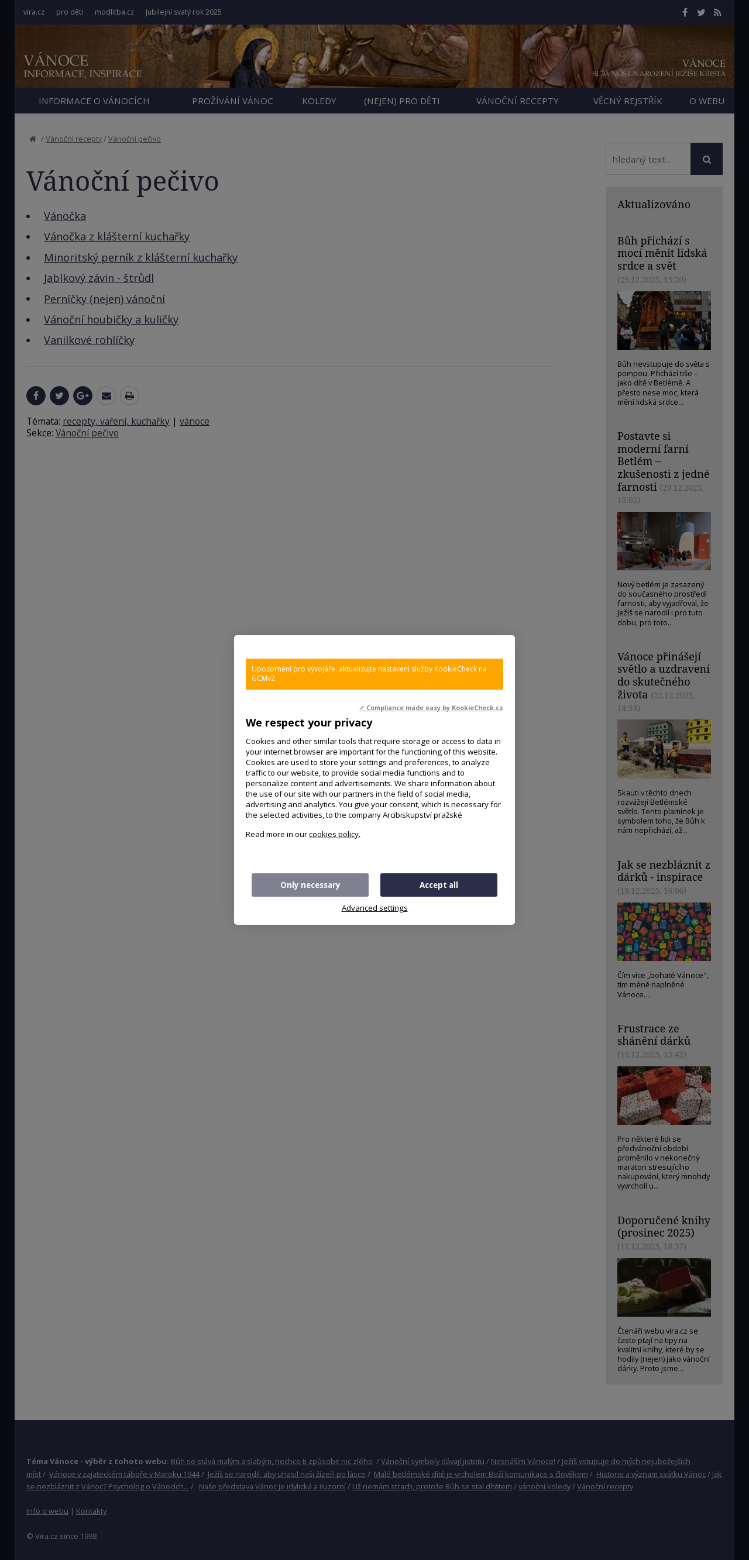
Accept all (439, 885)
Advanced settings (375, 908)
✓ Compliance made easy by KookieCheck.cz (431, 708)
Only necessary (310, 885)
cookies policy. (334, 834)
